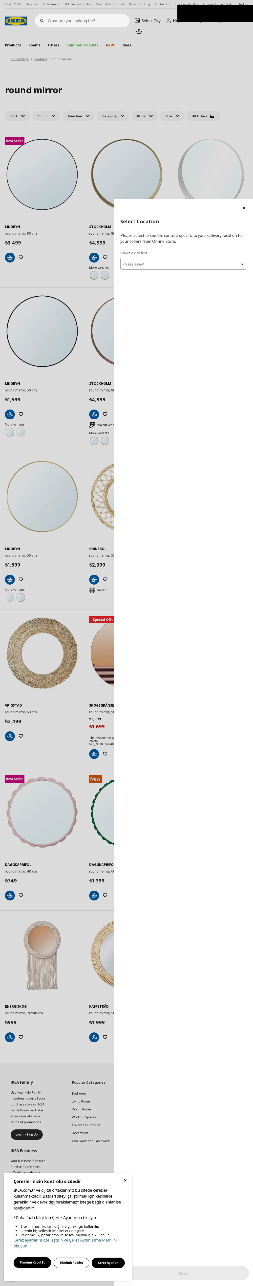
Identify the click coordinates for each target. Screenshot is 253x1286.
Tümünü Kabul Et (32, 1262)
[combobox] (193, 65)
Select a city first (154, 54)
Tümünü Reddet (71, 1263)
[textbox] (193, 66)
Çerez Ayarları (108, 1263)
